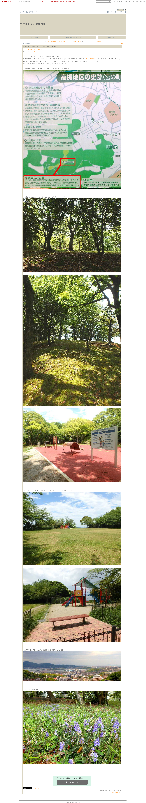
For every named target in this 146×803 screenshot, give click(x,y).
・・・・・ (91, 41)
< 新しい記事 (34, 37)
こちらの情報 (90, 59)
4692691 (120, 10)
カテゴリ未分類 (52, 41)
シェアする (35, 788)
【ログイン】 (122, 12)
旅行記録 (63, 41)
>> (120, 1)
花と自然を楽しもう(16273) (35, 49)
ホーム (22, 12)
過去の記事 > (112, 37)
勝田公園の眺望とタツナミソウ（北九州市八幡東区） (39, 46)
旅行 (58, 41)
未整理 (99, 41)
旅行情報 (76, 41)
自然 (81, 41)
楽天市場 (142, 1)
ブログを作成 (134, 1)
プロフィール (33, 12)
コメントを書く (116, 792)
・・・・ (85, 41)
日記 (26, 12)
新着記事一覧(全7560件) (73, 37)
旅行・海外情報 (25, 1)
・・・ (68, 41)
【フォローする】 (112, 12)
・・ (72, 41)
